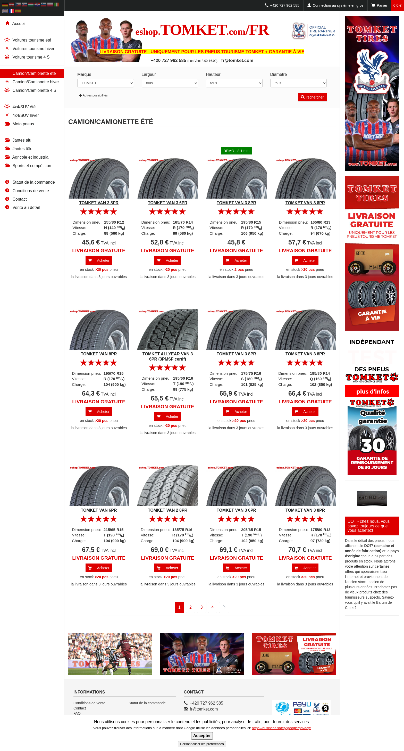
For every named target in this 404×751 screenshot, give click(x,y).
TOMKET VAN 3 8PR (99, 203)
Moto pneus (19, 124)
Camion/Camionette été (30, 73)
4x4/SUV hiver (21, 115)
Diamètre (278, 74)
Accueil (15, 23)
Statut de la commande (29, 182)
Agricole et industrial (26, 157)
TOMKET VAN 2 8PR (167, 510)
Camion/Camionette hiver (31, 81)
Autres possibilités (93, 95)
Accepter (202, 735)
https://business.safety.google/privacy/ (281, 728)
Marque (84, 74)
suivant (221, 607)
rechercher (312, 97)
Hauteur (213, 74)
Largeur (149, 74)
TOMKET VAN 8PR (99, 354)
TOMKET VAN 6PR (99, 510)
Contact (15, 199)
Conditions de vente (26, 191)
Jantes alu (17, 140)
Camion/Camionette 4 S (30, 90)
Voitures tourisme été (27, 39)
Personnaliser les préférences (202, 744)
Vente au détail (22, 207)
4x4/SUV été (20, 106)
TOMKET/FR (202, 29)
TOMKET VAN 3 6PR (167, 203)
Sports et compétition (27, 166)
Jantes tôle (18, 148)
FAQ (77, 713)
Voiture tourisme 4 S (27, 56)
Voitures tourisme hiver (29, 48)
